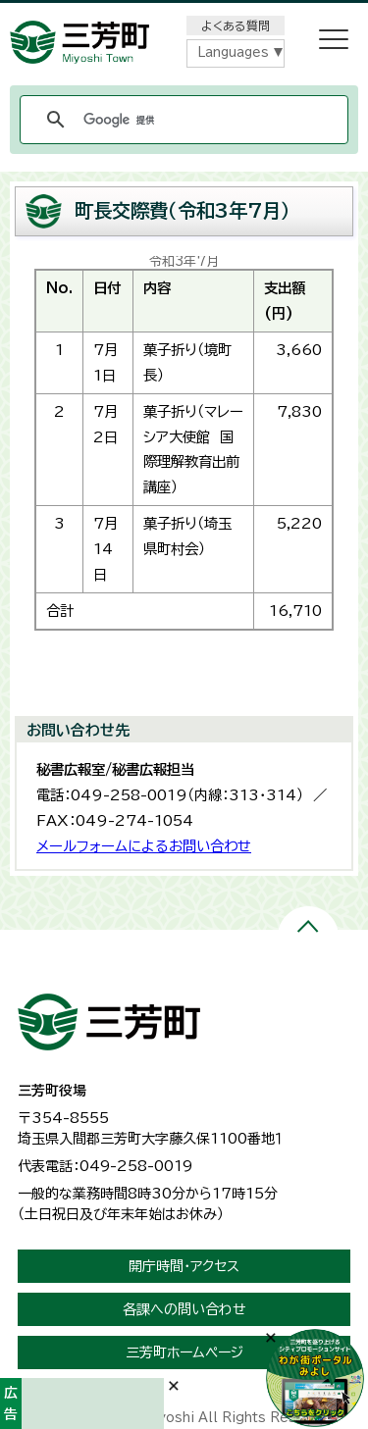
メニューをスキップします (184, 13)
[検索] (181, 119)
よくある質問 (235, 25)
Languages (233, 52)
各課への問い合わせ (184, 1309)
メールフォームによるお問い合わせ (143, 846)
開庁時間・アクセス (184, 1266)
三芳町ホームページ (184, 1352)
